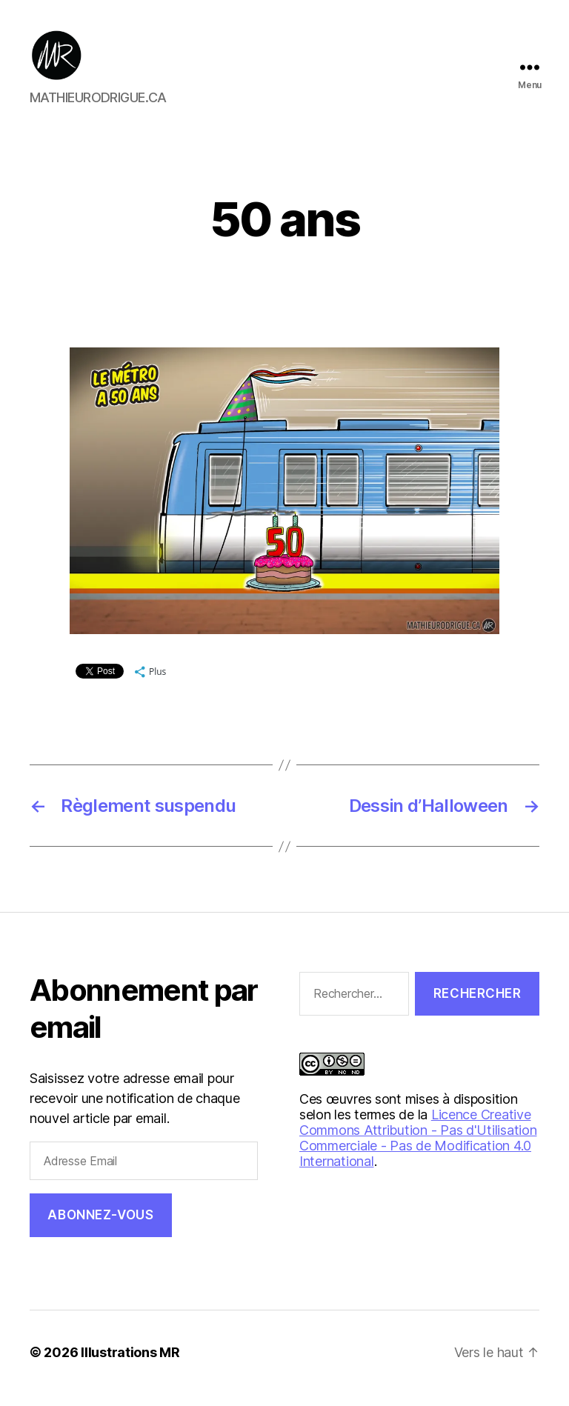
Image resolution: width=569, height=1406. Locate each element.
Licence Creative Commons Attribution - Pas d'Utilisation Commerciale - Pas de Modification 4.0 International (417, 1150)
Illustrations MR (130, 1364)
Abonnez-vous (100, 1226)
